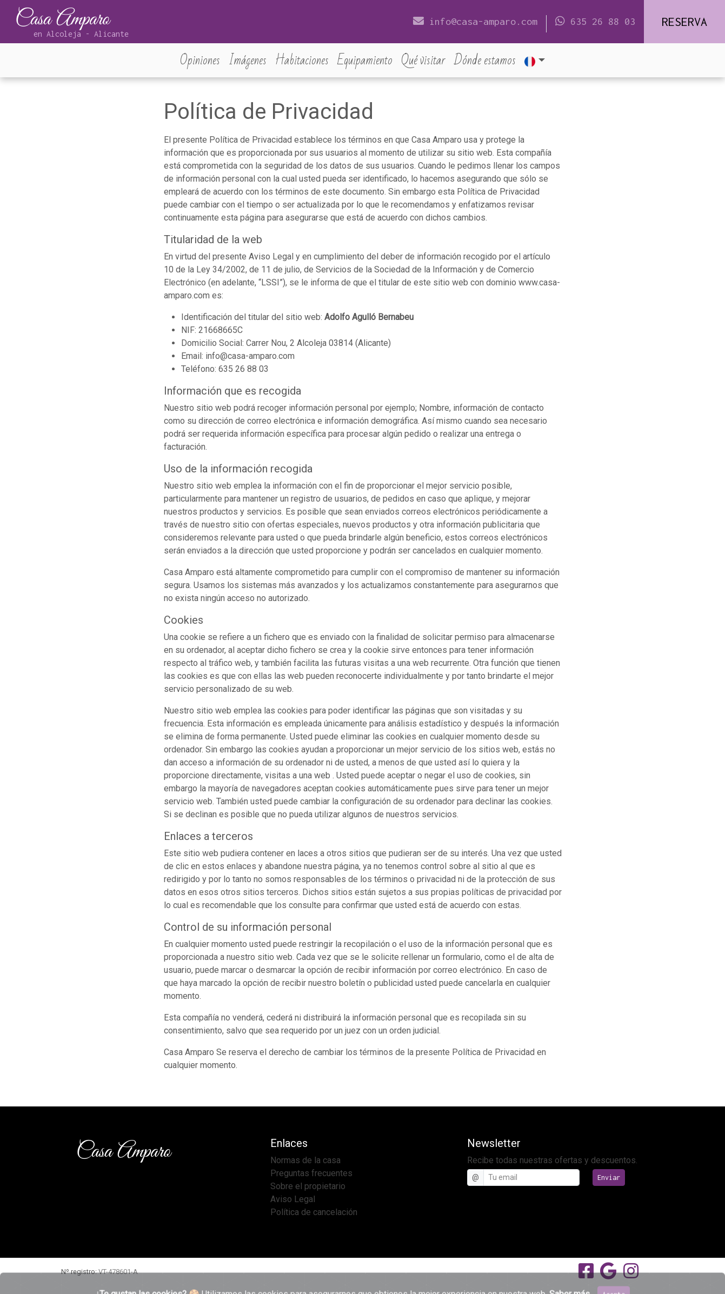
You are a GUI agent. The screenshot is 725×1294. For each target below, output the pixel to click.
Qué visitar (423, 60)
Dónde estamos (485, 60)
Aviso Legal (292, 1199)
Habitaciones (302, 60)
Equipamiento (365, 60)
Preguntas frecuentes (311, 1173)
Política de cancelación (313, 1212)
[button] (534, 60)
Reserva (684, 22)
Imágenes (248, 60)
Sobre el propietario (307, 1186)
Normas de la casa (305, 1160)
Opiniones (202, 60)
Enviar (608, 1177)
